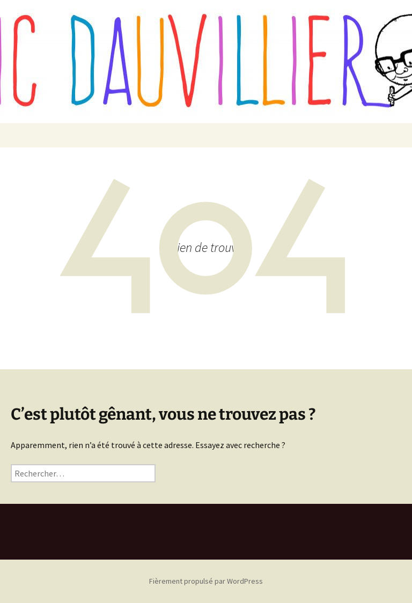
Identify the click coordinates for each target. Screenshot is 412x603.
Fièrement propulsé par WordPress (206, 581)
